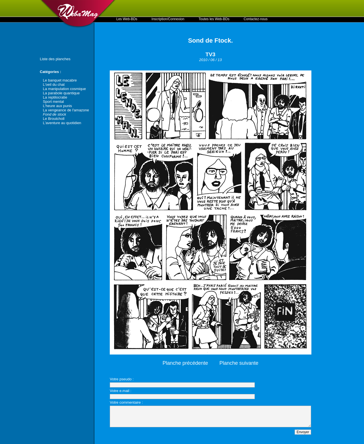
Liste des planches (55, 59)
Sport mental (53, 101)
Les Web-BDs (126, 19)
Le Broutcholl (54, 118)
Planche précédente (185, 363)
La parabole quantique (61, 93)
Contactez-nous (256, 19)
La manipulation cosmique (64, 89)
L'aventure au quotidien (62, 123)
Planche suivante (239, 363)
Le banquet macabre (60, 80)
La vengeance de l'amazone (66, 110)
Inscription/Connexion (168, 19)
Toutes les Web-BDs (213, 19)
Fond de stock (54, 114)
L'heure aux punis (57, 106)
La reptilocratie (55, 97)
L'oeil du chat (54, 84)
